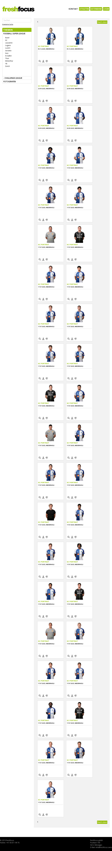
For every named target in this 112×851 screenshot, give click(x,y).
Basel (7, 37)
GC (6, 40)
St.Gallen (8, 56)
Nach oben (102, 22)
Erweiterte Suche (7, 24)
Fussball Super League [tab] (14, 33)
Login (106, 9)
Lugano (8, 45)
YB (6, 63)
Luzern (7, 48)
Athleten (84, 9)
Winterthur (9, 61)
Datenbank (96, 9)
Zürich (7, 66)
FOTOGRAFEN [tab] (9, 81)
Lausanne (8, 43)
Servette (8, 50)
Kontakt (73, 9)
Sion (6, 53)
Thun (7, 58)
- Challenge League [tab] (12, 78)
